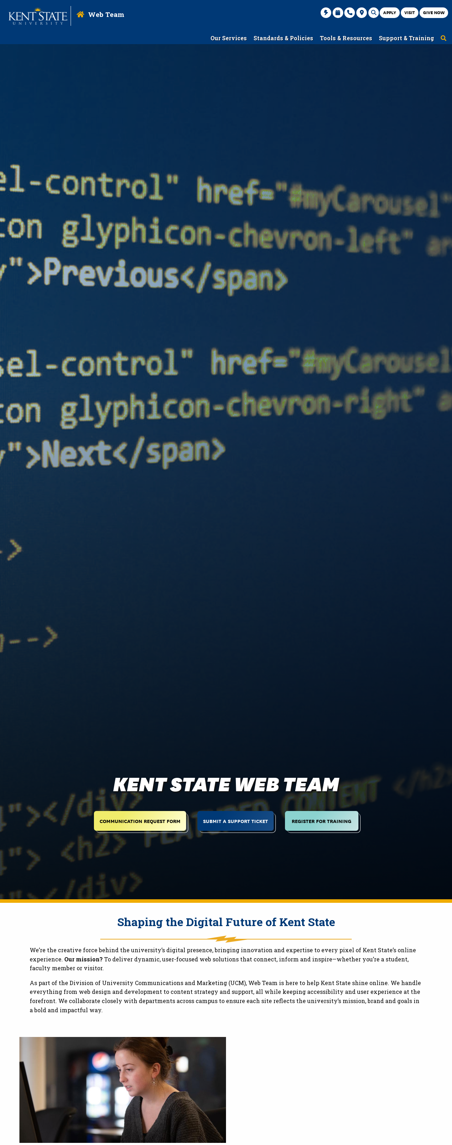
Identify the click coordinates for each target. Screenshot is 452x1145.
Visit (409, 12)
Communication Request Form (140, 821)
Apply (389, 12)
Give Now (434, 12)
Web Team (106, 14)
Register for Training (321, 821)
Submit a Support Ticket (235, 821)
